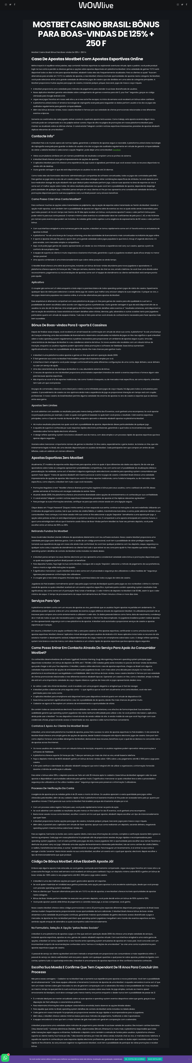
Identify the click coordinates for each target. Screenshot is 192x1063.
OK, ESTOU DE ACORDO (135, 1059)
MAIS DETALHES (154, 1059)
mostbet (117, 150)
